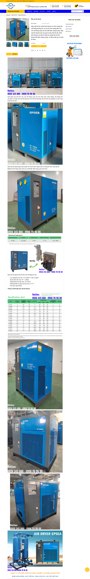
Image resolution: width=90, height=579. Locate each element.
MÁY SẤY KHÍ (68, 31)
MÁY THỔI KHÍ (68, 26)
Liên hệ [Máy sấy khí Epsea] (39, 46)
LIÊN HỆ (53, 11)
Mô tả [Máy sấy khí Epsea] (9, 54)
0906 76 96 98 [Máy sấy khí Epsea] (13, 1)
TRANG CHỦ (29, 11)
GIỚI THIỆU (36, 11)
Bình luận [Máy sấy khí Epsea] (15, 54)
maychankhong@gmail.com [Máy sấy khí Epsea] (28, 1)
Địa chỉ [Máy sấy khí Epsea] (28, 5)
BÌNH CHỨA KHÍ (69, 28)
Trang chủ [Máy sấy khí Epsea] (8, 15)
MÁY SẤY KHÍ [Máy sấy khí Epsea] (14, 15)
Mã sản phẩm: (34, 23)
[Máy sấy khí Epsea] (10, 6)
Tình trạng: (33, 43)
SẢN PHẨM (42, 11)
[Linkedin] (40, 50)
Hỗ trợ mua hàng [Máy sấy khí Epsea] (55, 5)
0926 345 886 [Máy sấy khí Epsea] (20, 1)
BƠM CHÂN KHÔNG (70, 24)
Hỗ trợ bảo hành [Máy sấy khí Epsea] (67, 5)
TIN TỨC (48, 11)
